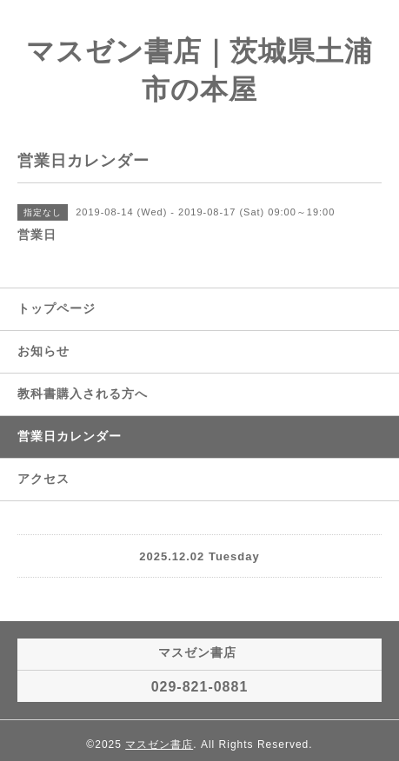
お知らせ (43, 351)
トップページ (56, 308)
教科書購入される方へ (82, 393)
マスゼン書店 (159, 744)
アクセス (43, 479)
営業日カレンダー (69, 436)
